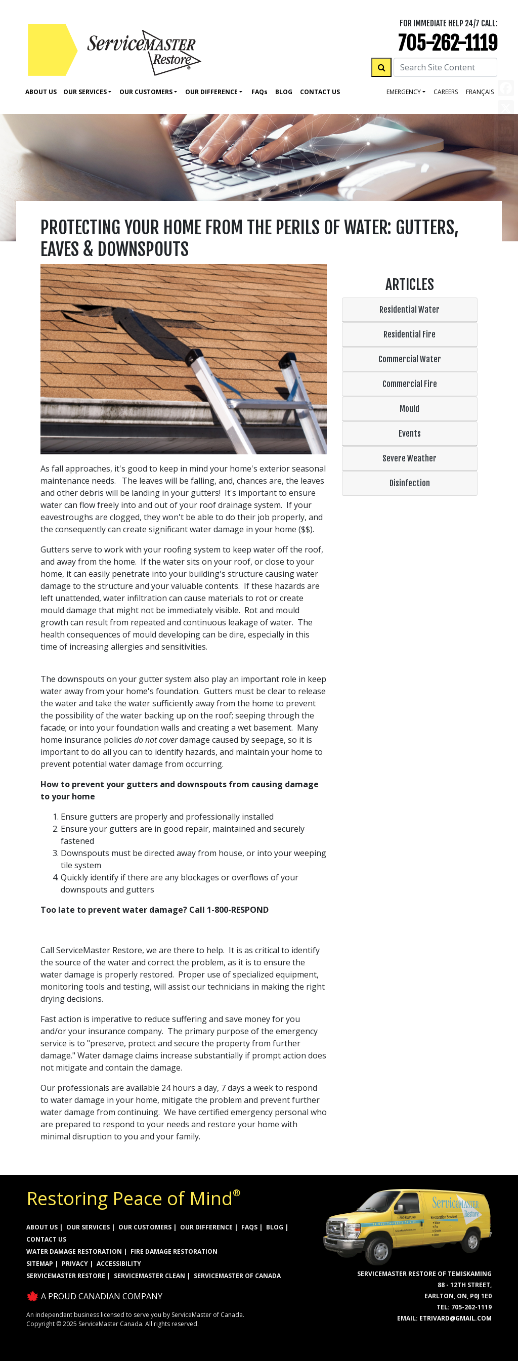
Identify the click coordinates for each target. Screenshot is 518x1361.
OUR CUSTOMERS (144, 1227)
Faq (259, 92)
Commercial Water (409, 359)
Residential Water (409, 310)
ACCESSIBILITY (119, 1263)
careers (446, 92)
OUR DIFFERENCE (206, 1227)
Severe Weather (409, 458)
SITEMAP (39, 1263)
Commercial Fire (409, 384)
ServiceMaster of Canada (237, 1275)
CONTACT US (46, 1239)
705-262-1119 (448, 43)
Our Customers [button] (145, 92)
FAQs (249, 1227)
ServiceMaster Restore (65, 1275)
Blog (283, 92)
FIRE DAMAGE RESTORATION (174, 1251)
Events (410, 434)
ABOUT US (42, 1227)
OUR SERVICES (88, 1227)
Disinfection (410, 483)
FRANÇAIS (480, 92)
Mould (409, 409)
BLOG (274, 1227)
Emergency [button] (403, 92)
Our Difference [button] (211, 92)
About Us (41, 92)
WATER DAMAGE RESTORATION (74, 1251)
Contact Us (320, 92)
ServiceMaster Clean (149, 1275)
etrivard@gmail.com (455, 1318)
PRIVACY (75, 1263)
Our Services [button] (85, 92)
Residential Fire (409, 334)
